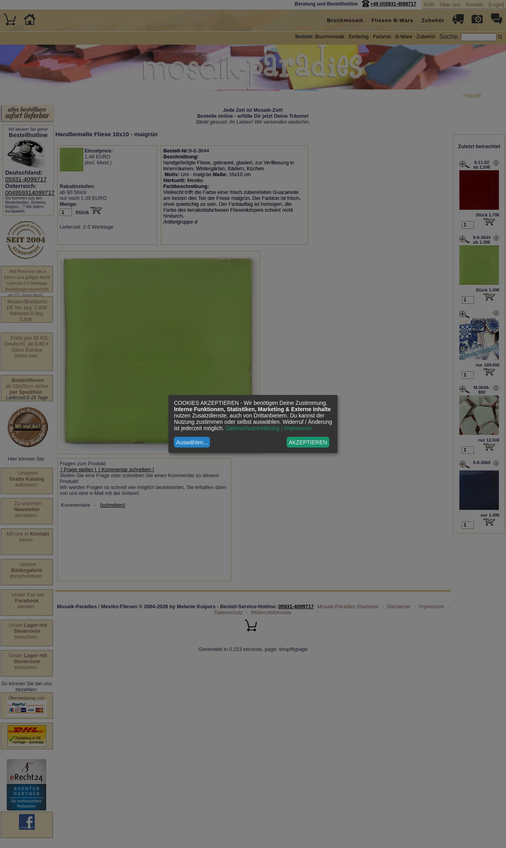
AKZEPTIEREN (308, 442)
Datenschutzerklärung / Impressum (269, 428)
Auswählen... (192, 442)
